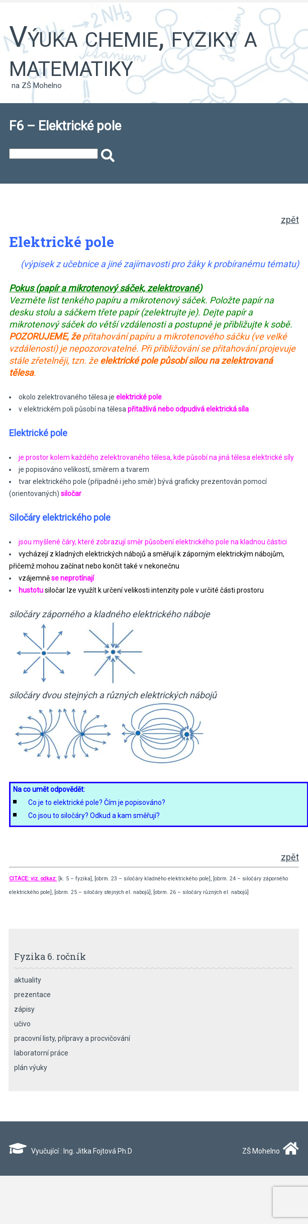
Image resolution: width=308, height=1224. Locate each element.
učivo (22, 1024)
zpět (290, 219)
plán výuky (30, 1068)
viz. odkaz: (43, 878)
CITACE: (19, 878)
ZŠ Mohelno (268, 1151)
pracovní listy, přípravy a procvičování (72, 1038)
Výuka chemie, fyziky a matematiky (133, 51)
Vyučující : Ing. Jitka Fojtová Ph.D (70, 1151)
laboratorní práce (41, 1053)
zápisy (24, 1009)
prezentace (32, 995)
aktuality (27, 980)
